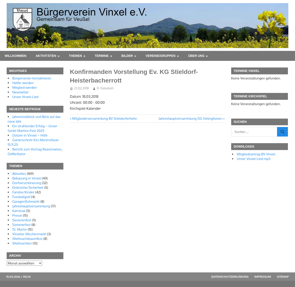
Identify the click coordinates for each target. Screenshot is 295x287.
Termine (102, 56)
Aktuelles (19, 173)
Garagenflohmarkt (26, 201)
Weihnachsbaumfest (27, 239)
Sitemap (283, 276)
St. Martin (19, 229)
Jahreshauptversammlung (31, 206)
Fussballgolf (21, 197)
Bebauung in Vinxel (26, 178)
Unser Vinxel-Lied (25, 97)
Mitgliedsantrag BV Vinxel (256, 154)
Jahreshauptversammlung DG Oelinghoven (190, 118)
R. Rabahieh (105, 88)
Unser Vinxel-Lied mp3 (253, 159)
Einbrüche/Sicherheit (27, 187)
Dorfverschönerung (26, 183)
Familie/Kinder (23, 192)
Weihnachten (22, 243)
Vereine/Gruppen (161, 56)
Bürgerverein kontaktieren (31, 78)
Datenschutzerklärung (229, 276)
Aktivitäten (46, 56)
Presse (17, 215)
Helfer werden (23, 83)
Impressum (262, 276)
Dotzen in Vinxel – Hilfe (30, 135)
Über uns (196, 56)
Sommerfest (21, 225)
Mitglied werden (24, 87)
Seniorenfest (21, 220)
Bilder (127, 56)
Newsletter (20, 92)
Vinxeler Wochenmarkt (29, 234)
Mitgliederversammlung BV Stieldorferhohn (104, 118)
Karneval (18, 211)
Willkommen (15, 56)
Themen (75, 56)
